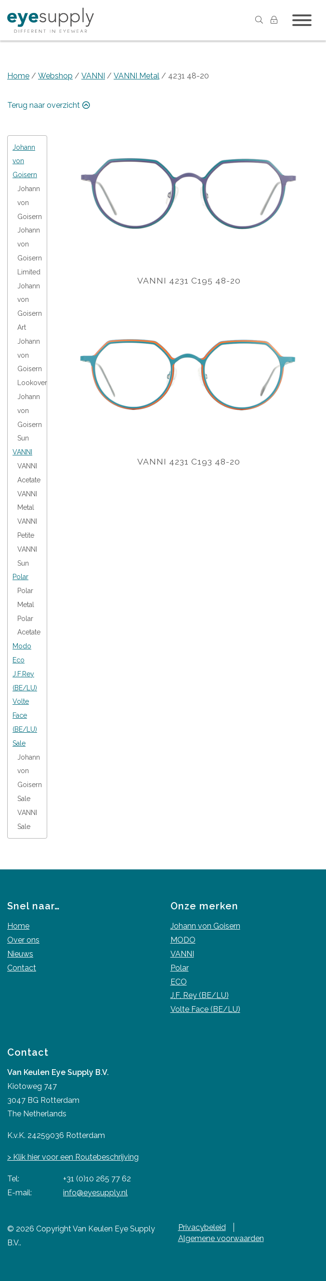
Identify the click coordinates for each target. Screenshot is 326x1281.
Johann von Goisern (205, 926)
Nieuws (20, 953)
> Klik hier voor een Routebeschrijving (73, 1157)
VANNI (93, 75)
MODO (183, 940)
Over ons (23, 940)
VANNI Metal (136, 75)
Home (18, 75)
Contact (21, 967)
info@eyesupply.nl (95, 1192)
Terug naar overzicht (49, 105)
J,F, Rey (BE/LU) (199, 995)
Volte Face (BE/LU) (205, 1009)
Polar (179, 967)
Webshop (55, 75)
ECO (178, 981)
